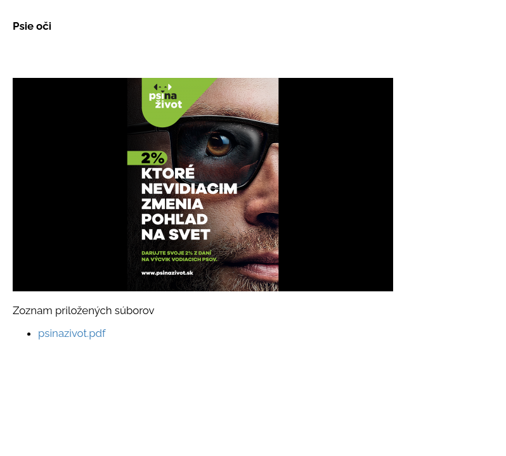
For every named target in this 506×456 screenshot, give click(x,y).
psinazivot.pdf (72, 333)
